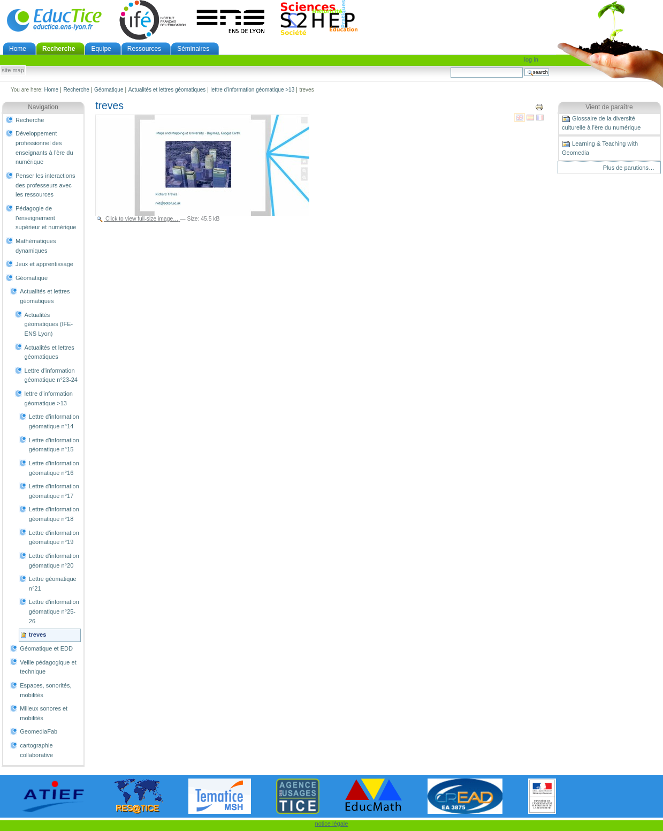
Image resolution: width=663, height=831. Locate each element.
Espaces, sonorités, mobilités (45, 690)
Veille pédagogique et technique (48, 667)
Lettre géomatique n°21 (53, 584)
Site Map (13, 70)
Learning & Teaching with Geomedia (600, 148)
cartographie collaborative (36, 750)
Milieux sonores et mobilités (43, 713)
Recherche (58, 48)
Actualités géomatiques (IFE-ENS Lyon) (49, 324)
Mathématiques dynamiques (36, 246)
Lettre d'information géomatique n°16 (54, 468)
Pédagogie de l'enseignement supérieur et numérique (46, 217)
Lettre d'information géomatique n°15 (54, 445)
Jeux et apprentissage (44, 264)
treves (38, 634)
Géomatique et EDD (46, 648)
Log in (531, 59)
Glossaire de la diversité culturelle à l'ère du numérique (601, 123)
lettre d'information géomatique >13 (252, 90)
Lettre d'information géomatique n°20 (54, 561)
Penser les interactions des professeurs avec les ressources (45, 185)
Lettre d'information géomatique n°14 (54, 421)
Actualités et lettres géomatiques (167, 90)
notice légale (331, 823)
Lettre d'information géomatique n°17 (54, 491)
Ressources (144, 48)
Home (17, 48)
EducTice (54, 19)
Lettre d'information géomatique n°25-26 (54, 611)
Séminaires (193, 48)
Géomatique (108, 90)
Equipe (101, 48)
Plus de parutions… (628, 167)
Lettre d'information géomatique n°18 (54, 514)
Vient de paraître (609, 107)
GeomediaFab (38, 731)
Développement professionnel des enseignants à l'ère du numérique (44, 147)
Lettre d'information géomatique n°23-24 (51, 375)
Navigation (43, 107)
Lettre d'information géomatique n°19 (54, 538)
